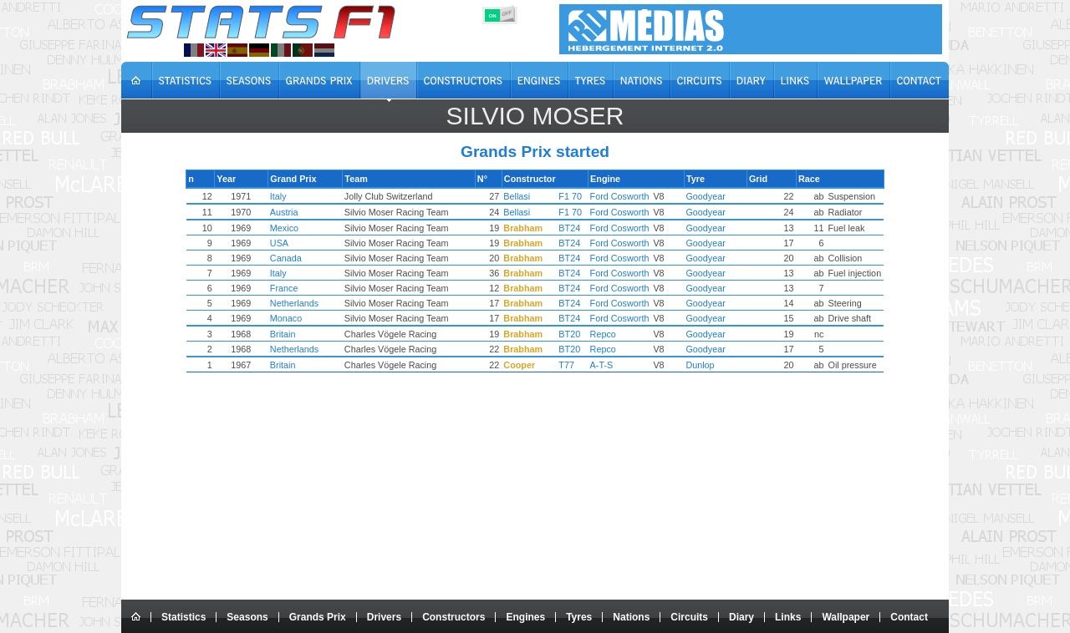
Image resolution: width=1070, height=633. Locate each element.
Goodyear (694, 196)
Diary (741, 617)
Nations (631, 617)
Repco (606, 334)
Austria (305, 212)
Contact (909, 617)
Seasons (247, 617)
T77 (570, 365)
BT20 (572, 334)
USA (300, 243)
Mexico (305, 228)
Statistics (183, 617)
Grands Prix (317, 617)
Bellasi (520, 196)
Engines (525, 617)
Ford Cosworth (622, 196)
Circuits (689, 617)
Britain (304, 334)
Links (788, 617)
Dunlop (689, 365)
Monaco (307, 318)
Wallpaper (845, 617)
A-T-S (604, 365)
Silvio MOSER (535, 115)
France (305, 288)
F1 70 (573, 196)
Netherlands (315, 303)
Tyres (579, 617)
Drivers (384, 617)
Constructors (453, 617)
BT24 (572, 228)
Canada (307, 258)
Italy (299, 196)
